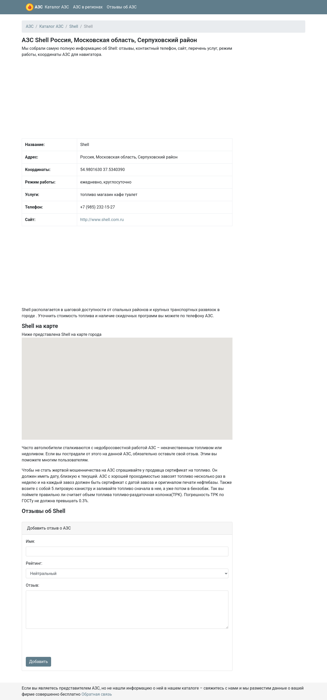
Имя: (30, 541)
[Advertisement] (127, 97)
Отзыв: (32, 585)
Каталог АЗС (57, 7)
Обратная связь (96, 694)
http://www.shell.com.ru (102, 219)
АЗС (39, 7)
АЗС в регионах (88, 7)
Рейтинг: (34, 563)
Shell (73, 26)
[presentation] (64, 643)
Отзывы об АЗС (122, 7)
